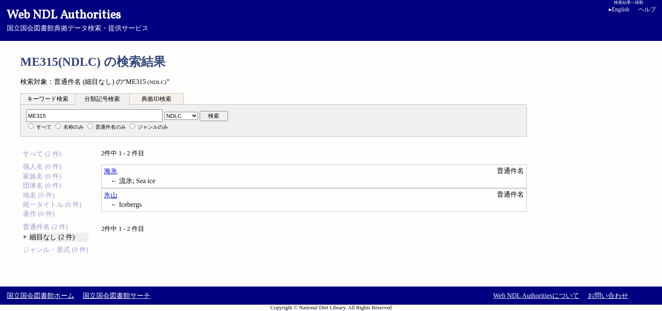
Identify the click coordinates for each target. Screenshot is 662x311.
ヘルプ (647, 9)
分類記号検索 (102, 99)
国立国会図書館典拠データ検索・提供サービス (331, 19)
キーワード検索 (47, 99)
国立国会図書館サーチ (116, 295)
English (620, 9)
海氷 (110, 171)
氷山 (110, 195)
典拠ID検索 (156, 99)
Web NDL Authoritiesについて (536, 295)
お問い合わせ (608, 295)
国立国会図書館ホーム (40, 295)
